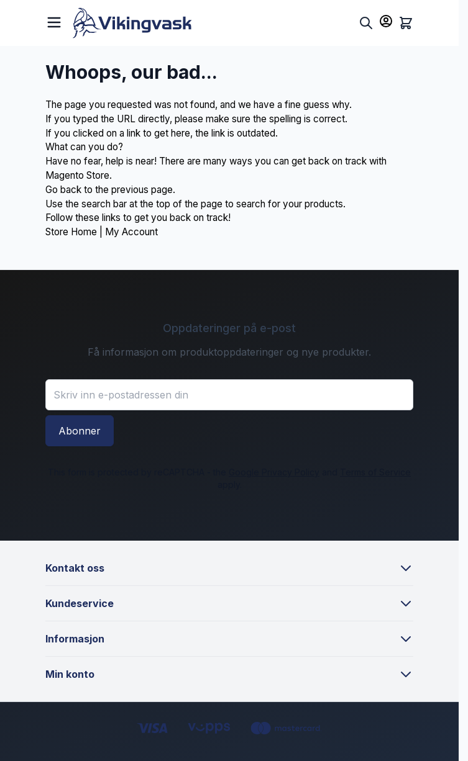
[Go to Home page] (213, 22)
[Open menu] (54, 21)
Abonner (79, 431)
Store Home (71, 232)
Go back (63, 190)
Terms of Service (375, 472)
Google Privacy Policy (274, 472)
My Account (131, 232)
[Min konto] (386, 21)
